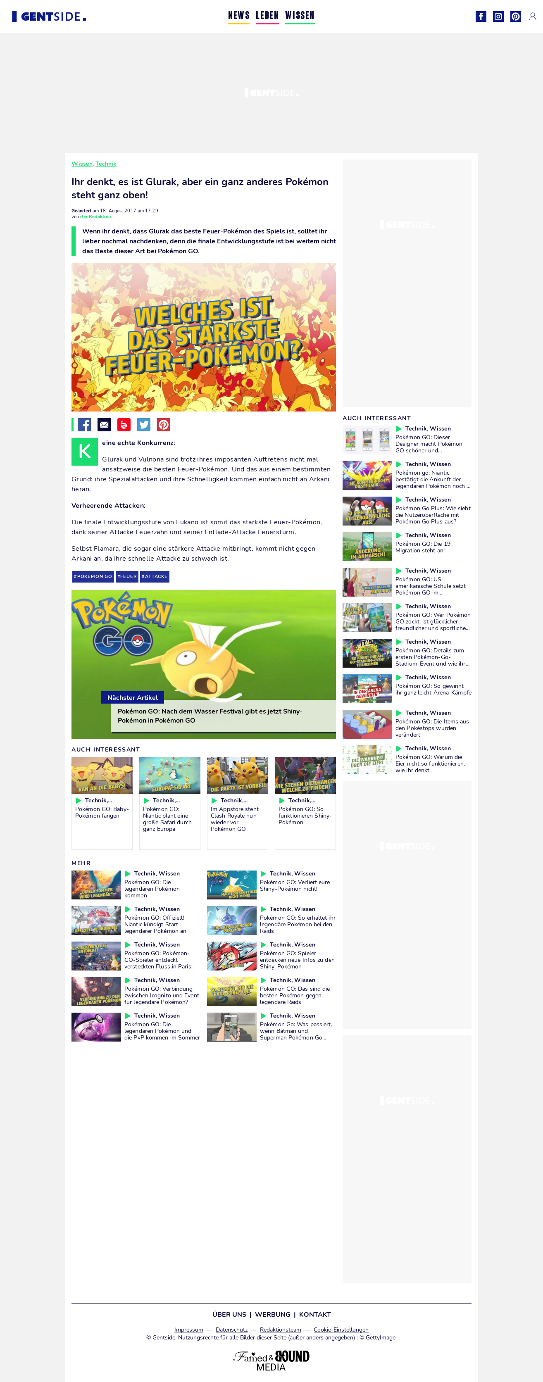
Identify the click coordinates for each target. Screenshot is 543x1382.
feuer (128, 576)
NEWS (239, 16)
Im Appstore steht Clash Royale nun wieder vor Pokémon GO (235, 819)
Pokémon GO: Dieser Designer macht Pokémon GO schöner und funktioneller (428, 447)
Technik (106, 164)
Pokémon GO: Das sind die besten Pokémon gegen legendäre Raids (295, 995)
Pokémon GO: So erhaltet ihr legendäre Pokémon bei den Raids (298, 924)
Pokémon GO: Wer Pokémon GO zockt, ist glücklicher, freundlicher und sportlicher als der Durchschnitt (433, 625)
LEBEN (267, 16)
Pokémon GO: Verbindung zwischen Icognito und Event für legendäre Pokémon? (161, 995)
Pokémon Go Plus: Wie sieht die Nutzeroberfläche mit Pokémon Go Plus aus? (433, 515)
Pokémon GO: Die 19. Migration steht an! (423, 547)
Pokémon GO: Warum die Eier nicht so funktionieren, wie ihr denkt (430, 763)
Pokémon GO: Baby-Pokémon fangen (102, 812)
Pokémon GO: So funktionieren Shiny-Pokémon (305, 815)
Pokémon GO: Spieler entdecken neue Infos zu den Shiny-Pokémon (297, 959)
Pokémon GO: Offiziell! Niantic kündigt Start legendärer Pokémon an (155, 924)
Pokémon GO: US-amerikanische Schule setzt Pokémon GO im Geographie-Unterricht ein (430, 589)
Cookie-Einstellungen (341, 1330)
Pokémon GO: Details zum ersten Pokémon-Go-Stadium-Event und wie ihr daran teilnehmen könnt (430, 660)
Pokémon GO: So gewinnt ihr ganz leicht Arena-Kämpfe (433, 689)
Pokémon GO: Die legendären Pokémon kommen (152, 888)
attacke (156, 576)
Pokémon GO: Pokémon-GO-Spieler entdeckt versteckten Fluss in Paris (157, 959)
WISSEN (300, 16)
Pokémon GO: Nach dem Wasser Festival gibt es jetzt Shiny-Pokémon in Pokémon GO (210, 716)
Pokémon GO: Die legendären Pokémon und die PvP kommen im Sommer (162, 1031)
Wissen (82, 164)
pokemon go (94, 576)
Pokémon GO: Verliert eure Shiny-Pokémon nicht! (295, 885)
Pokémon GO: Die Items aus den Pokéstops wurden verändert (432, 728)
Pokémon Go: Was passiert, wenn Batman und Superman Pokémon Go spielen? (296, 1034)
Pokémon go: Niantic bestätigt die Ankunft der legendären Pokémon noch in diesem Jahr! (433, 483)
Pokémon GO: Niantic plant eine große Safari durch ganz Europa (167, 819)
